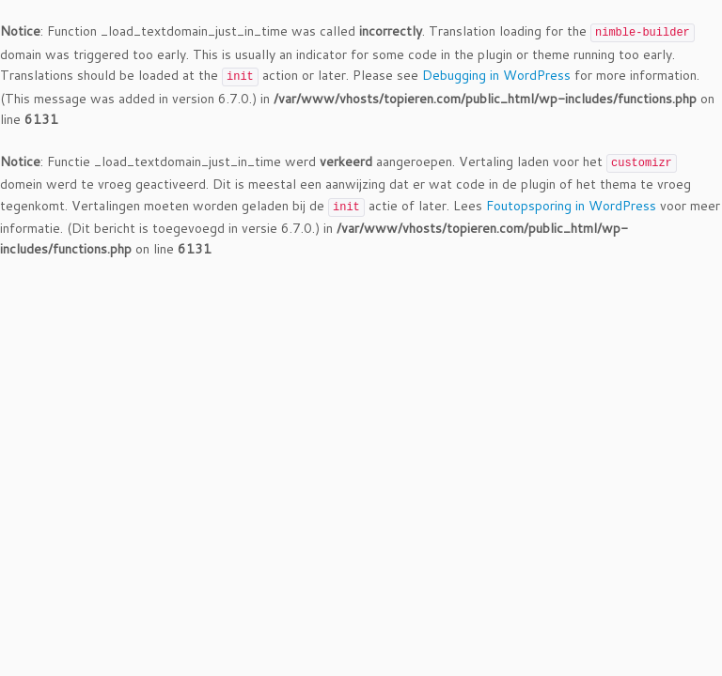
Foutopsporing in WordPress (571, 205)
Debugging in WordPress (496, 75)
